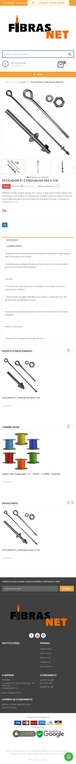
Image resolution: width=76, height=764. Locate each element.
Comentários (14, 246)
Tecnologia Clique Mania (39, 760)
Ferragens (23, 82)
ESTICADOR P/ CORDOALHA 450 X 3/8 (21, 550)
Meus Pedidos (46, 666)
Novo (6, 186)
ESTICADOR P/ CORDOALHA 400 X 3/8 (21, 397)
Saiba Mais (13, 202)
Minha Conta (45, 657)
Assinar (67, 588)
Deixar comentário (46, 186)
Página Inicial (10, 82)
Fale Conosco (45, 653)
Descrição (12, 240)
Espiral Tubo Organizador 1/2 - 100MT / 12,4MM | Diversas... (31, 473)
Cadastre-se (45, 662)
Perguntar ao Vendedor (38, 177)
